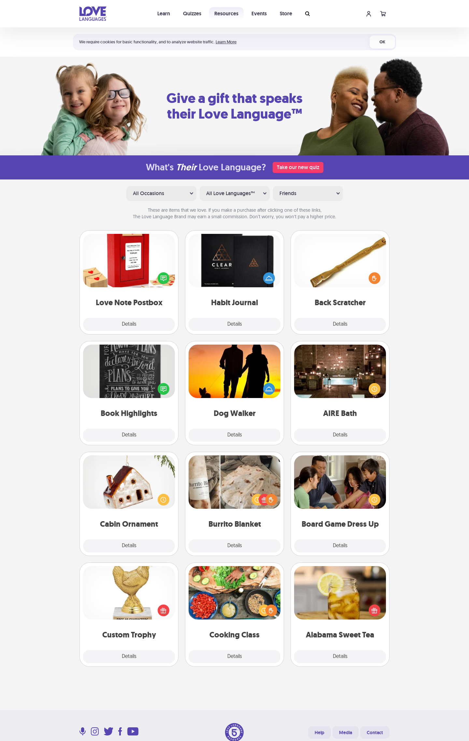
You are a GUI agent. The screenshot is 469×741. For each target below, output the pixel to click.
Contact (375, 732)
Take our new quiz (298, 167)
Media (345, 732)
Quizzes (192, 13)
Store (286, 13)
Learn (163, 13)
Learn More (226, 42)
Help (319, 732)
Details (129, 324)
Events (259, 13)
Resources (226, 13)
